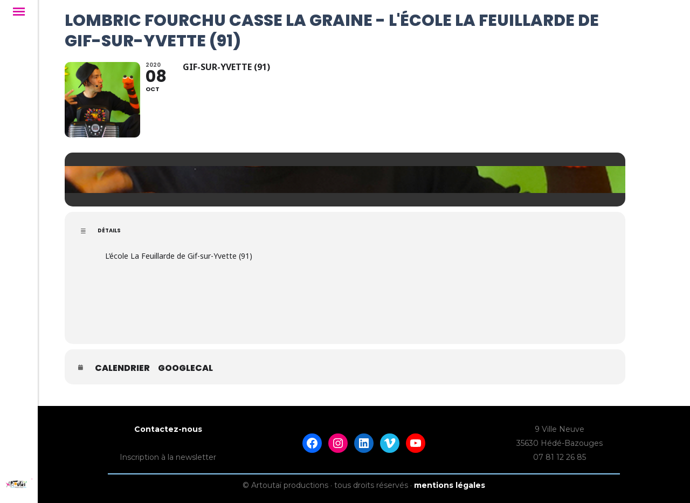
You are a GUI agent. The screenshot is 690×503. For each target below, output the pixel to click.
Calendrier (122, 368)
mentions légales (449, 485)
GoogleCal (185, 368)
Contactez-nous (168, 429)
